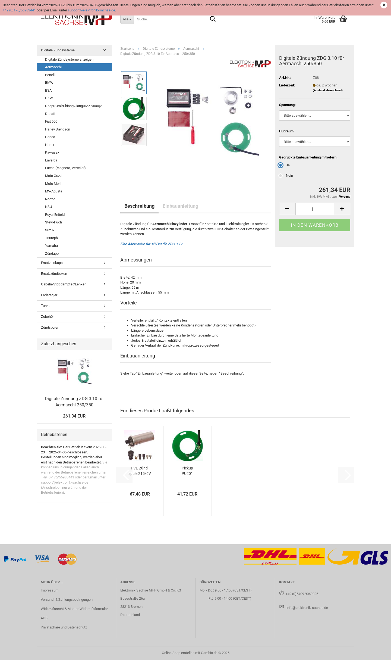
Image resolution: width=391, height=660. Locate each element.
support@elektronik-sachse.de (91, 10)
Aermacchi (53, 67)
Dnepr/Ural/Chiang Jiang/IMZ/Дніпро (73, 106)
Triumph (51, 238)
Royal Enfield (55, 215)
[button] (287, 209)
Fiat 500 (51, 121)
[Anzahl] (314, 209)
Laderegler (49, 295)
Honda (50, 137)
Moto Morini (54, 184)
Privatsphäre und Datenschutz (64, 627)
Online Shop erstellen (178, 653)
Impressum (49, 590)
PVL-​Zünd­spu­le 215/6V (139, 471)
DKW (49, 98)
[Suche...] (127, 19)
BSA (48, 90)
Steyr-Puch (53, 222)
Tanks (46, 306)
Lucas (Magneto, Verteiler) (65, 168)
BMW (49, 82)
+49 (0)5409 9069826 (302, 594)
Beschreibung (139, 206)
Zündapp (52, 253)
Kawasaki (52, 152)
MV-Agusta (53, 191)
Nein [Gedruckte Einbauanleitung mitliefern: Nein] (286, 175)
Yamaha (51, 246)
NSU (48, 207)
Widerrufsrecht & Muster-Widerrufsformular (74, 609)
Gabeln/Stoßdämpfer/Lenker (63, 284)
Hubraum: (287, 131)
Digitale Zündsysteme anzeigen (69, 59)
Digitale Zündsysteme (58, 50)
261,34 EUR (74, 416)
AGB (44, 618)
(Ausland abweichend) (328, 90)
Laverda (51, 160)
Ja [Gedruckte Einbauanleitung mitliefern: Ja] (284, 165)
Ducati (50, 114)
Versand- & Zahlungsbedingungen (67, 599)
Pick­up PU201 (187, 471)
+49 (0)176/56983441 (19, 10)
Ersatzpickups (52, 263)
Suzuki (50, 230)
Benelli (50, 75)
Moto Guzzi (53, 176)
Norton (50, 199)
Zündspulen (50, 327)
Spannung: (287, 105)
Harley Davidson (57, 129)
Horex (49, 145)
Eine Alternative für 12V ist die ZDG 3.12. (151, 244)
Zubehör (47, 317)
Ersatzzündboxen (54, 274)
